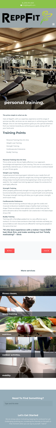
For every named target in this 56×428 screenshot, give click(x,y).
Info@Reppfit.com (28, 5)
